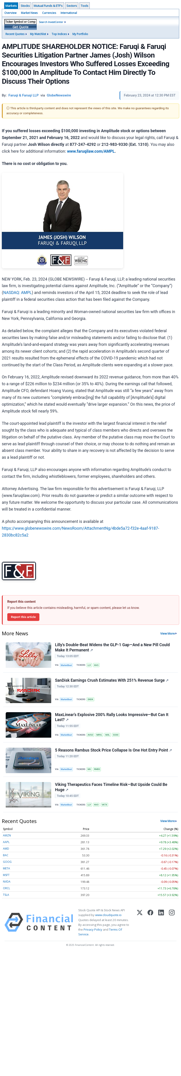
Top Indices (59, 34)
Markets (11, 6)
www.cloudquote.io (108, 917)
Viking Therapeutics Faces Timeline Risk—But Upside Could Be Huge (111, 789)
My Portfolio (80, 34)
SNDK (91, 700)
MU (90, 771)
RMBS (98, 771)
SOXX (117, 736)
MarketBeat (66, 665)
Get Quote (20, 27)
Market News (29, 13)
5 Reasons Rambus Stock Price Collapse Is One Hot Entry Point (113, 751)
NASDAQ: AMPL (17, 292)
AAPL (6, 844)
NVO (97, 665)
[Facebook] (150, 924)
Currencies (49, 13)
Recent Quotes (14, 34)
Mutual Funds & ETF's (48, 6)
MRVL (100, 736)
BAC (5, 858)
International (69, 13)
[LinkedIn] (161, 924)
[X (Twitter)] (139, 924)
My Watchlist (38, 34)
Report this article (23, 617)
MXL (109, 736)
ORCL (6, 891)
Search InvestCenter (51, 22)
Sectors (71, 6)
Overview (10, 13)
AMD (6, 851)
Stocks (25, 6)
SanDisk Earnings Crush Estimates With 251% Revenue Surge (112, 681)
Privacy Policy (93, 932)
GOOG (7, 864)
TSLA (6, 897)
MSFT (6, 877)
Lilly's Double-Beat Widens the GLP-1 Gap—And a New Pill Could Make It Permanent (112, 648)
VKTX (105, 807)
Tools (84, 6)
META (6, 871)
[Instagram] (171, 924)
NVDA (6, 884)
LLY (90, 665)
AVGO (91, 736)
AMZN (7, 838)
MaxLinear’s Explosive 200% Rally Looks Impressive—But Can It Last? (111, 718)
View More (167, 633)
